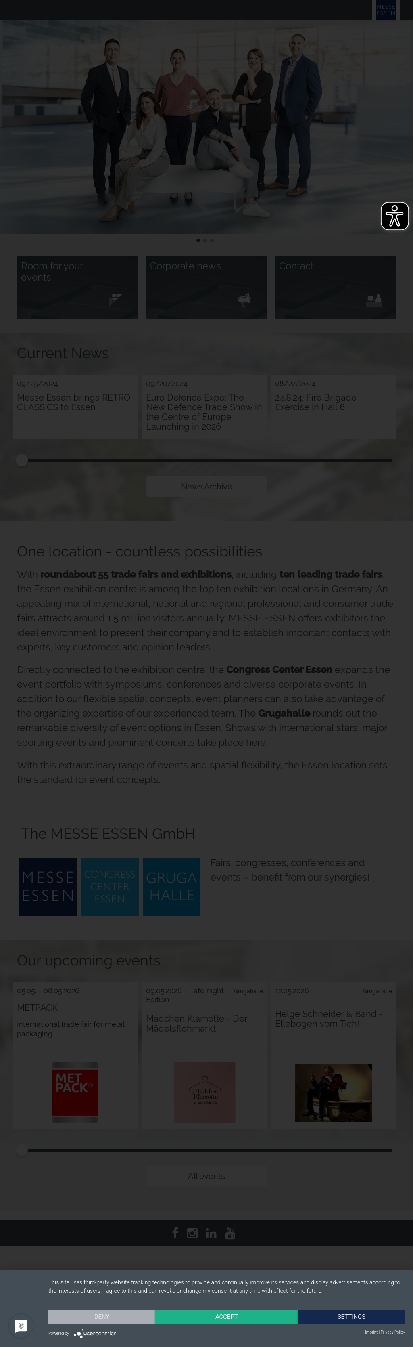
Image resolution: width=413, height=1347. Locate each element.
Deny (102, 1316)
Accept (226, 1316)
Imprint (371, 1332)
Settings (352, 1316)
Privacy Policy (393, 1332)
